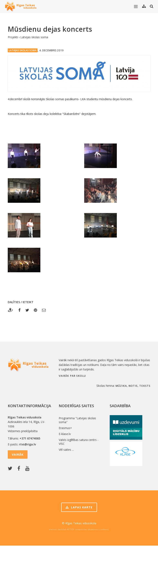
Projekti (13, 37)
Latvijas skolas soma (34, 37)
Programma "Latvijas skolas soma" (77, 420)
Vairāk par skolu (72, 376)
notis (133, 386)
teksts (144, 386)
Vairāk (17, 454)
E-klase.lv (65, 434)
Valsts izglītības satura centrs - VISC (78, 442)
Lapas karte (79, 507)
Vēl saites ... (66, 450)
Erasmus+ (65, 428)
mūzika (121, 386)
